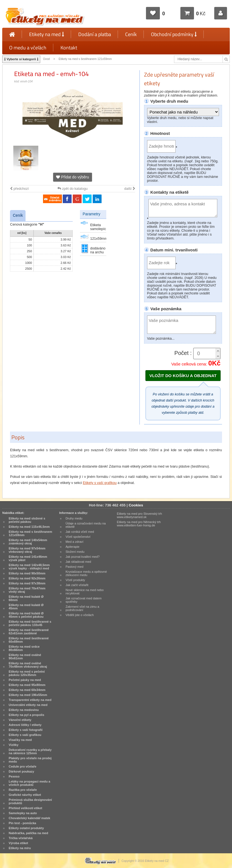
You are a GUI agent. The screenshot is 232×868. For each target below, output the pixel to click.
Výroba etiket (18, 843)
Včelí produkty (75, 580)
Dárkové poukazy (21, 771)
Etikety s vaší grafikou (100, 483)
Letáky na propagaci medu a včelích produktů (29, 783)
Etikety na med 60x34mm (27, 690)
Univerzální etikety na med (28, 704)
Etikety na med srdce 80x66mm (24, 648)
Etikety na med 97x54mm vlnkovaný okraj (27, 550)
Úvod (46, 58)
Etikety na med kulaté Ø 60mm (26, 598)
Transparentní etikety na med (30, 700)
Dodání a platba (94, 34)
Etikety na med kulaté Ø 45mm (26, 606)
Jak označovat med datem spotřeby (83, 600)
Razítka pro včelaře (23, 789)
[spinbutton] (207, 353)
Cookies (136, 505)
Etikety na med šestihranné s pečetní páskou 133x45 (30, 623)
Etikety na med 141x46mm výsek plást (28, 558)
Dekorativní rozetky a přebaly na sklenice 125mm (30, 751)
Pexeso (14, 776)
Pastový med (74, 566)
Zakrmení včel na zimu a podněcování (82, 608)
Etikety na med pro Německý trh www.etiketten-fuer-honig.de (139, 523)
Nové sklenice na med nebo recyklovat (84, 591)
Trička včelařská (20, 838)
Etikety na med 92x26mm (27, 578)
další (129, 189)
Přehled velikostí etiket (25, 808)
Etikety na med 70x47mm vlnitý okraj (27, 590)
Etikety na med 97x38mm (27, 583)
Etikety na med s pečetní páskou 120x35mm (27, 673)
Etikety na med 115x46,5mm (29, 526)
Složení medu (74, 551)
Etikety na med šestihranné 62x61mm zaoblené (29, 631)
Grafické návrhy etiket (25, 794)
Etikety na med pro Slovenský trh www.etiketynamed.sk (139, 515)
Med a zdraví (74, 541)
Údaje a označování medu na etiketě (85, 525)
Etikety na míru (20, 848)
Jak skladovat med (78, 561)
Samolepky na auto (23, 813)
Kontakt (68, 47)
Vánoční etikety (20, 719)
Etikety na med (46, 34)
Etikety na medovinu (24, 709)
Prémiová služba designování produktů (30, 801)
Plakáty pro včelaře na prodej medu (30, 759)
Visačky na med (20, 739)
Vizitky (13, 744)
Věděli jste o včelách (79, 615)
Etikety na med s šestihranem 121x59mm (85, 58)
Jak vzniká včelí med (79, 531)
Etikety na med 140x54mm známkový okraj (28, 541)
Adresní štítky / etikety (25, 724)
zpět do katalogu (72, 189)
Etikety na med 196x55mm (28, 695)
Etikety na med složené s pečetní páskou (27, 520)
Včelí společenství (77, 536)
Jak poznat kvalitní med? (82, 556)
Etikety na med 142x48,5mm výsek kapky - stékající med (29, 566)
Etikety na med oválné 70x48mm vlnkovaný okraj (28, 665)
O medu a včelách (27, 47)
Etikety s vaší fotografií (25, 729)
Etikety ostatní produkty (26, 828)
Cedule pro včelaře (22, 766)
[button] (218, 351)
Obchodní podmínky (174, 34)
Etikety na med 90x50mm (27, 573)
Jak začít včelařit (76, 585)
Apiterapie (72, 546)
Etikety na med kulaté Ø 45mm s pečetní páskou (26, 615)
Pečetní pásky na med (25, 680)
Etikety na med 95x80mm (27, 685)
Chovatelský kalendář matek (29, 818)
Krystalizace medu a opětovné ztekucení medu (86, 573)
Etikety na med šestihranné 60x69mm (29, 640)
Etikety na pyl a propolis (26, 714)
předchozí (19, 189)
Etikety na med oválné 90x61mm (25, 656)
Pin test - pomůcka (22, 823)
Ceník (131, 34)
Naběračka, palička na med (28, 833)
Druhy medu (73, 518)
